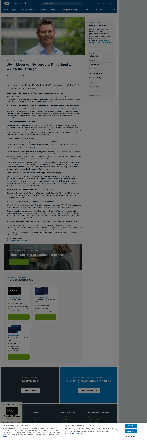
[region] (73, 431)
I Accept (130, 425)
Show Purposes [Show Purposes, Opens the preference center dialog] (131, 436)
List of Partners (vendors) (73, 433)
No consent (130, 431)
